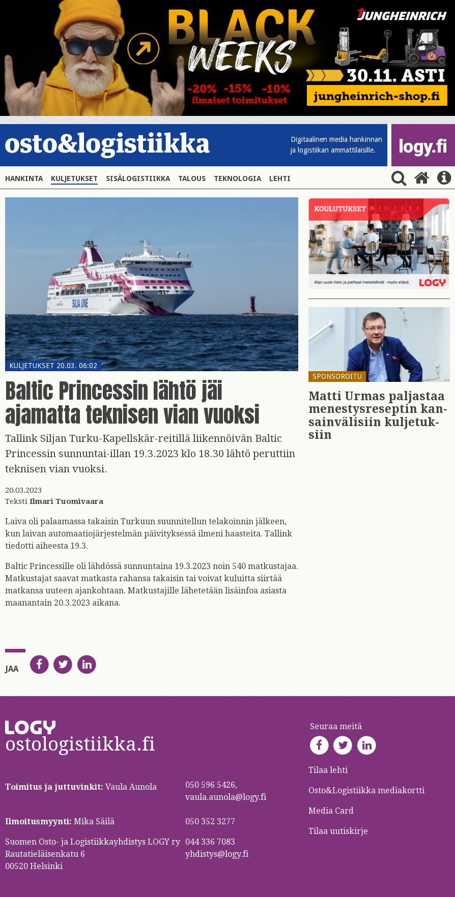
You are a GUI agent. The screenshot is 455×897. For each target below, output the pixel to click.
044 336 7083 (210, 842)
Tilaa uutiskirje (338, 831)
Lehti (280, 178)
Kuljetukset (74, 178)
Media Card (332, 811)
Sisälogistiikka (138, 178)
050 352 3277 (210, 821)
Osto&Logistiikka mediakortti (366, 790)
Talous (192, 178)
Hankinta (24, 178)
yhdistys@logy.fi (216, 854)
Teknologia (237, 178)
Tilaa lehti (328, 770)
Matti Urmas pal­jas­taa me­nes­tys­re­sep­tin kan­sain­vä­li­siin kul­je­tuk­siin (377, 416)
